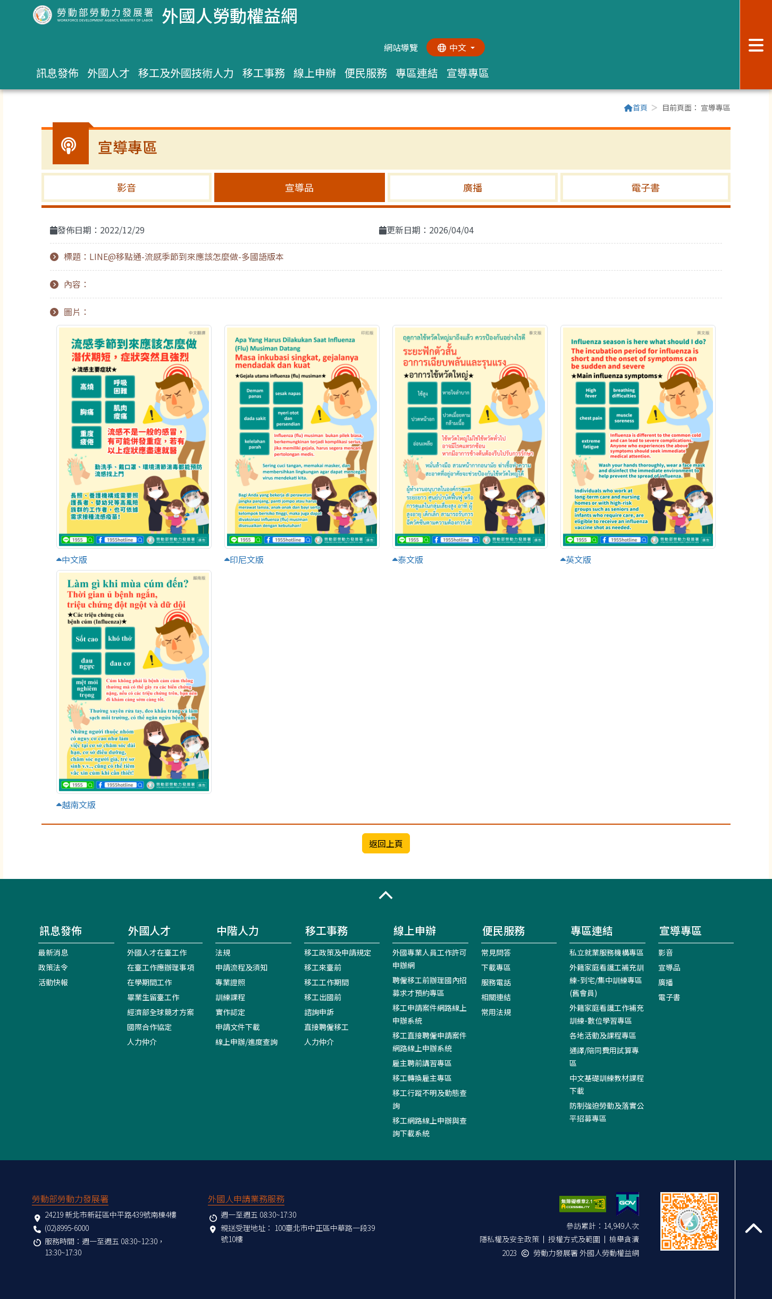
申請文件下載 (237, 1026)
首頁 (636, 107)
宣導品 (299, 187)
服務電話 (496, 982)
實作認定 (230, 1012)
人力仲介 (142, 1041)
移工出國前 (322, 997)
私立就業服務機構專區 (606, 952)
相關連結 (496, 997)
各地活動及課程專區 (602, 1035)
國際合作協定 (149, 1026)
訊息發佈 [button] (57, 72)
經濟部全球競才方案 (160, 1012)
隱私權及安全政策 (509, 1239)
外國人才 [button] (108, 72)
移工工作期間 (326, 982)
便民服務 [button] (366, 72)
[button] (386, 895)
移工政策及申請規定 (337, 952)
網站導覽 (401, 47)
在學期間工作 (149, 982)
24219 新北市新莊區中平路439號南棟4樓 (111, 1214)
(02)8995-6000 (67, 1227)
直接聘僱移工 (326, 1026)
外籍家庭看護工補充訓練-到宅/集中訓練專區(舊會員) (606, 980)
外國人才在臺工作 (157, 952)
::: (44, 108)
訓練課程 (230, 997)
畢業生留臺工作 (153, 997)
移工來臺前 (322, 967)
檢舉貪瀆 (624, 1239)
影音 (126, 187)
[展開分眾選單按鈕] (756, 44)
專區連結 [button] (417, 72)
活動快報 (53, 982)
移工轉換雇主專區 (422, 1077)
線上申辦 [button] (314, 72)
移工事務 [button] (263, 72)
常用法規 (496, 1012)
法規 (222, 952)
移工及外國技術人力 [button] (186, 72)
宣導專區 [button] (468, 72)
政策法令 (53, 967)
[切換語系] (455, 47)
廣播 (472, 187)
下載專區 (496, 967)
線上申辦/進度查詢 (246, 1041)
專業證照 (230, 982)
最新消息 (53, 952)
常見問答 (496, 952)
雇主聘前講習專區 (422, 1063)
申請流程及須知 (241, 967)
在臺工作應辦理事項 (160, 967)
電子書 (645, 187)
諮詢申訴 (319, 1012)
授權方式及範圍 (574, 1239)
